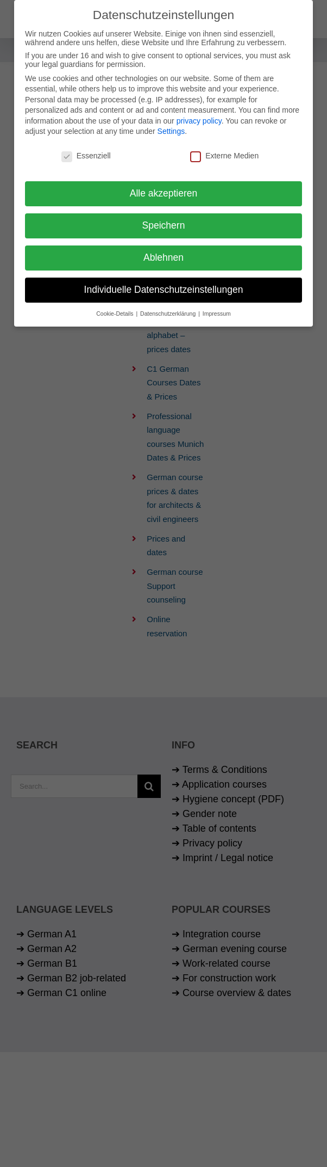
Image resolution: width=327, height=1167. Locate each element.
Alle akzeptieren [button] (164, 190)
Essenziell (86, 153)
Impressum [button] (217, 311)
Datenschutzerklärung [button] (168, 311)
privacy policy (199, 118)
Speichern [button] (163, 222)
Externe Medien (224, 153)
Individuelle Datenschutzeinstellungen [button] (163, 286)
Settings (171, 129)
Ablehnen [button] (163, 254)
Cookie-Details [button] (115, 311)
